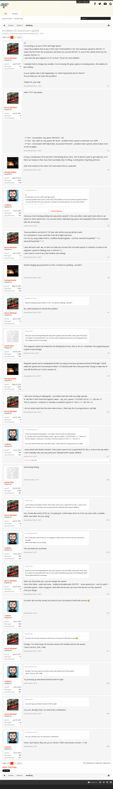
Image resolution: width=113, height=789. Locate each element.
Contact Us (92, 782)
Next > (20, 37)
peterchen (9, 345)
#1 (108, 86)
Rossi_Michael (30, 34)
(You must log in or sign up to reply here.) (97, 763)
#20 (108, 746)
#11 (108, 456)
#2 (108, 151)
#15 (108, 594)
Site (5, 13)
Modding (15, 34)
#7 (108, 312)
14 (20, 66)
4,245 (19, 180)
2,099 (19, 354)
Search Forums (7, 19)
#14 (108, 552)
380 (20, 213)
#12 (108, 480)
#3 (108, 170)
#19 (108, 714)
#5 (108, 257)
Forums (15, 13)
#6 (108, 278)
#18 (108, 683)
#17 (108, 651)
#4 (108, 226)
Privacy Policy (108, 786)
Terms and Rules (97, 786)
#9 (108, 376)
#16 (108, 613)
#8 (108, 353)
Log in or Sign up (83, 2)
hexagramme (10, 172)
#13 (108, 520)
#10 (108, 412)
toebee (7, 205)
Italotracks (27, 460)
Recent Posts (18, 19)
